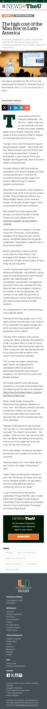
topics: (6, 548)
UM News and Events (14, 614)
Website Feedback (12, 695)
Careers (9, 655)
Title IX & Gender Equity (14, 693)
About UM (10, 612)
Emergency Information (14, 688)
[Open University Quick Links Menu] (44, 1)
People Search (11, 641)
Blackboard (10, 649)
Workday (9, 652)
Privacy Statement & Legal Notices (18, 690)
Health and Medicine (24, 15)
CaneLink (9, 647)
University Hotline (12, 628)
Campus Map (11, 663)
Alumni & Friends (12, 620)
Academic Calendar (13, 639)
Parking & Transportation (15, 666)
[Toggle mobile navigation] (4, 6)
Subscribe (23, 537)
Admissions (10, 617)
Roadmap (7, 15)
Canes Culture (11, 630)
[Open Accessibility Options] (3, 1)
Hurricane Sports (12, 625)
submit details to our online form (27, 705)
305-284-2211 (11, 603)
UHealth (9, 622)
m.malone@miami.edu (11, 103)
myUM (8, 644)
